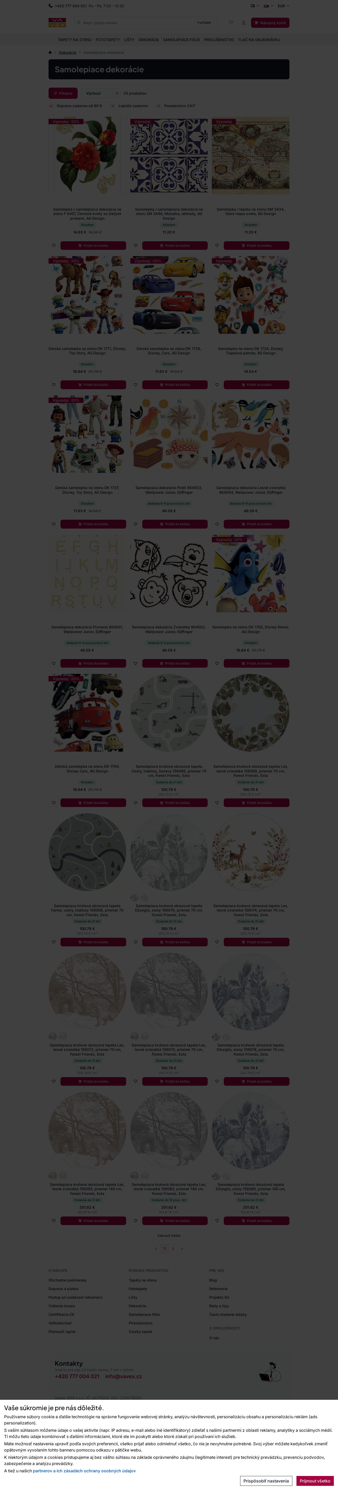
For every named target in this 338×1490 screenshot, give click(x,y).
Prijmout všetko (315, 1481)
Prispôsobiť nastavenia (266, 1481)
